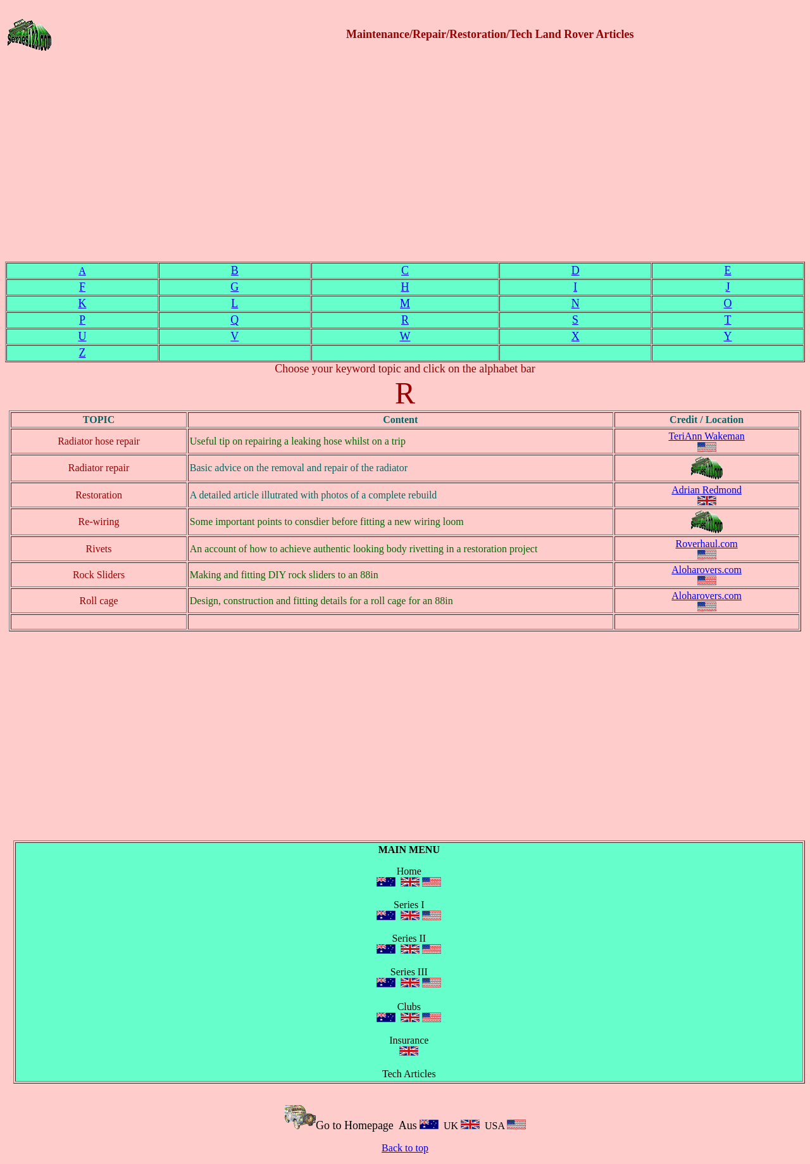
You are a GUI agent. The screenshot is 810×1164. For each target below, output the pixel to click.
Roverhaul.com (707, 543)
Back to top (405, 1147)
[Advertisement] (405, 162)
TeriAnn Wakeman (706, 436)
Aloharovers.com (706, 569)
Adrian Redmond (706, 489)
